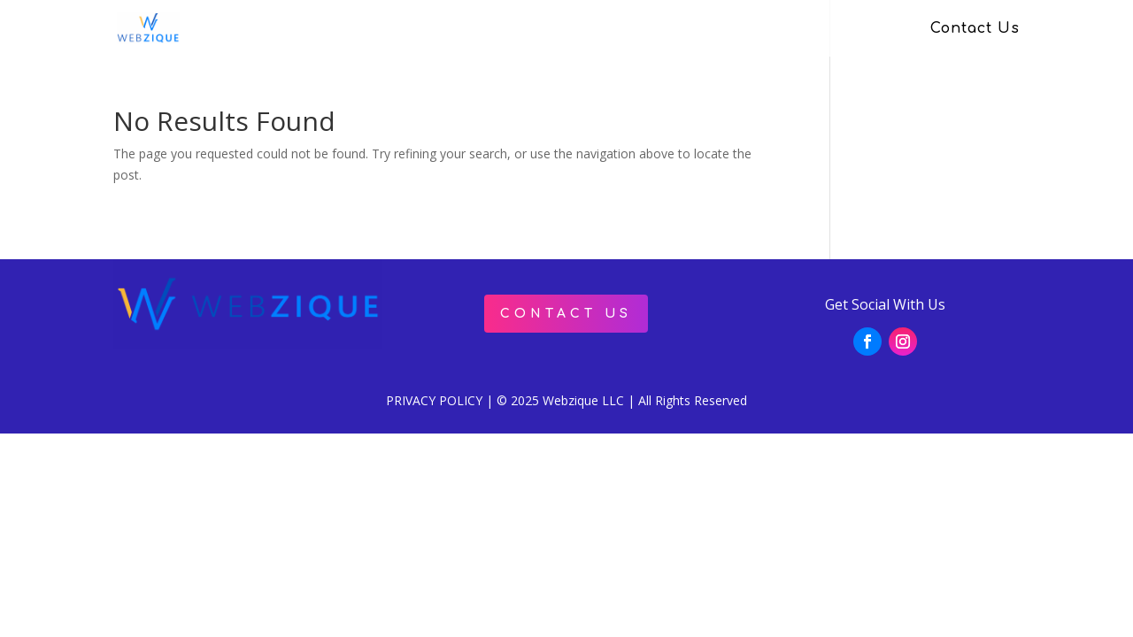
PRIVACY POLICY (434, 400)
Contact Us (975, 29)
